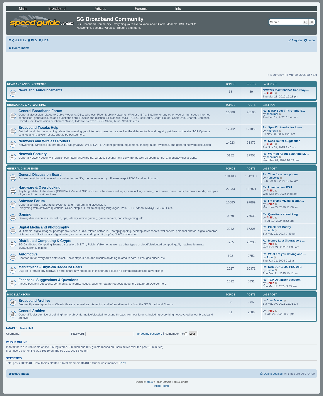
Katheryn (272, 130)
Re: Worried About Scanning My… (286, 153)
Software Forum (32, 201)
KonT (122, 363)
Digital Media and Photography (44, 227)
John (270, 257)
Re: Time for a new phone (280, 174)
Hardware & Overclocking (40, 187)
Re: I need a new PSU (277, 187)
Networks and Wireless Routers (44, 141)
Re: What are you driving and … (284, 254)
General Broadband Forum (40, 111)
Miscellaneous (18, 294)
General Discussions (23, 168)
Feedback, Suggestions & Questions (48, 280)
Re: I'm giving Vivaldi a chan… (283, 200)
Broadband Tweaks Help (38, 127)
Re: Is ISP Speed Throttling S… (284, 110)
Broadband (56, 8)
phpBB (150, 382)
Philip (270, 93)
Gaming (25, 214)
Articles (100, 8)
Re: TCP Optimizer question (282, 279)
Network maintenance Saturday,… (286, 90)
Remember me (176, 333)
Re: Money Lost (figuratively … (284, 240)
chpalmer (272, 114)
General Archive (32, 311)
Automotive (28, 254)
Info (178, 8)
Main (23, 8)
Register (26, 327)
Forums (141, 8)
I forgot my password (149, 333)
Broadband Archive (34, 300)
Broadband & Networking (26, 104)
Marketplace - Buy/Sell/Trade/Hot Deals (50, 267)
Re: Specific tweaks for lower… (284, 127)
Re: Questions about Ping (280, 214)
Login (10, 327)
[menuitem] (32, 40)
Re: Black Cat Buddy (277, 227)
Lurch (270, 230)
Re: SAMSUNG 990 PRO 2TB (282, 266)
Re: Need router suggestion (281, 141)
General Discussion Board (40, 174)
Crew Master (275, 300)
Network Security (33, 154)
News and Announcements (26, 84)
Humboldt (273, 177)
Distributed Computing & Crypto (45, 241)
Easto (270, 270)
